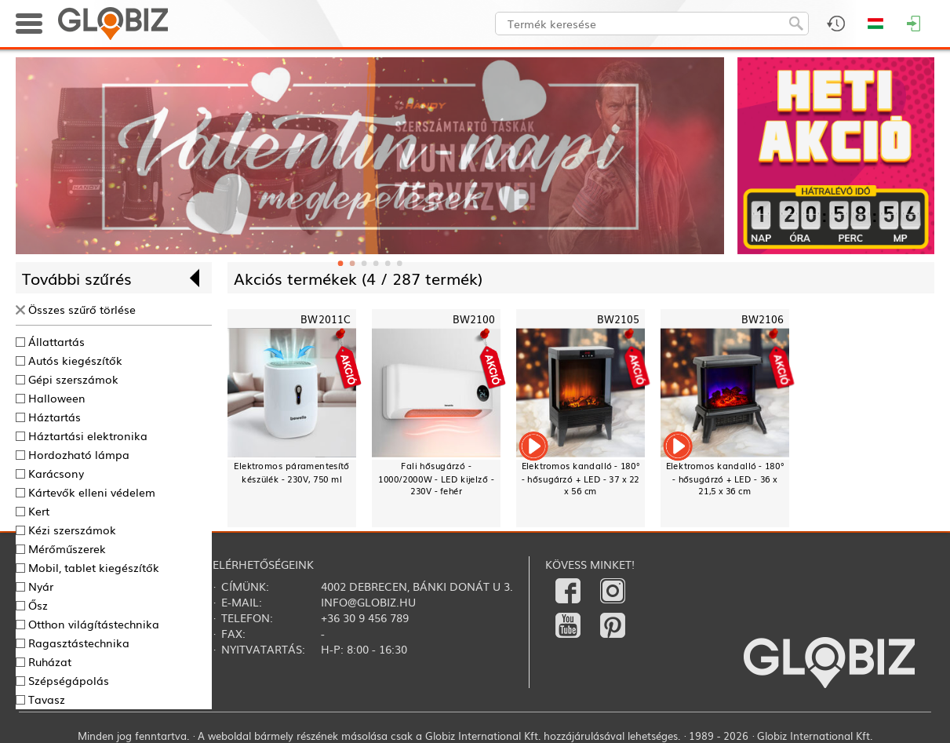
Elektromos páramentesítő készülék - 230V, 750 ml (292, 472)
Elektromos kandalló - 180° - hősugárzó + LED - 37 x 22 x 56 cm (581, 478)
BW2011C (325, 318)
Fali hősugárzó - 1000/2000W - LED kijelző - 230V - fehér (436, 478)
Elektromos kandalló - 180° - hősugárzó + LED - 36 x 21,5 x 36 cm (725, 478)
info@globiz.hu (368, 602)
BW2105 (618, 318)
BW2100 (474, 318)
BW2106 (762, 318)
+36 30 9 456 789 (365, 617)
